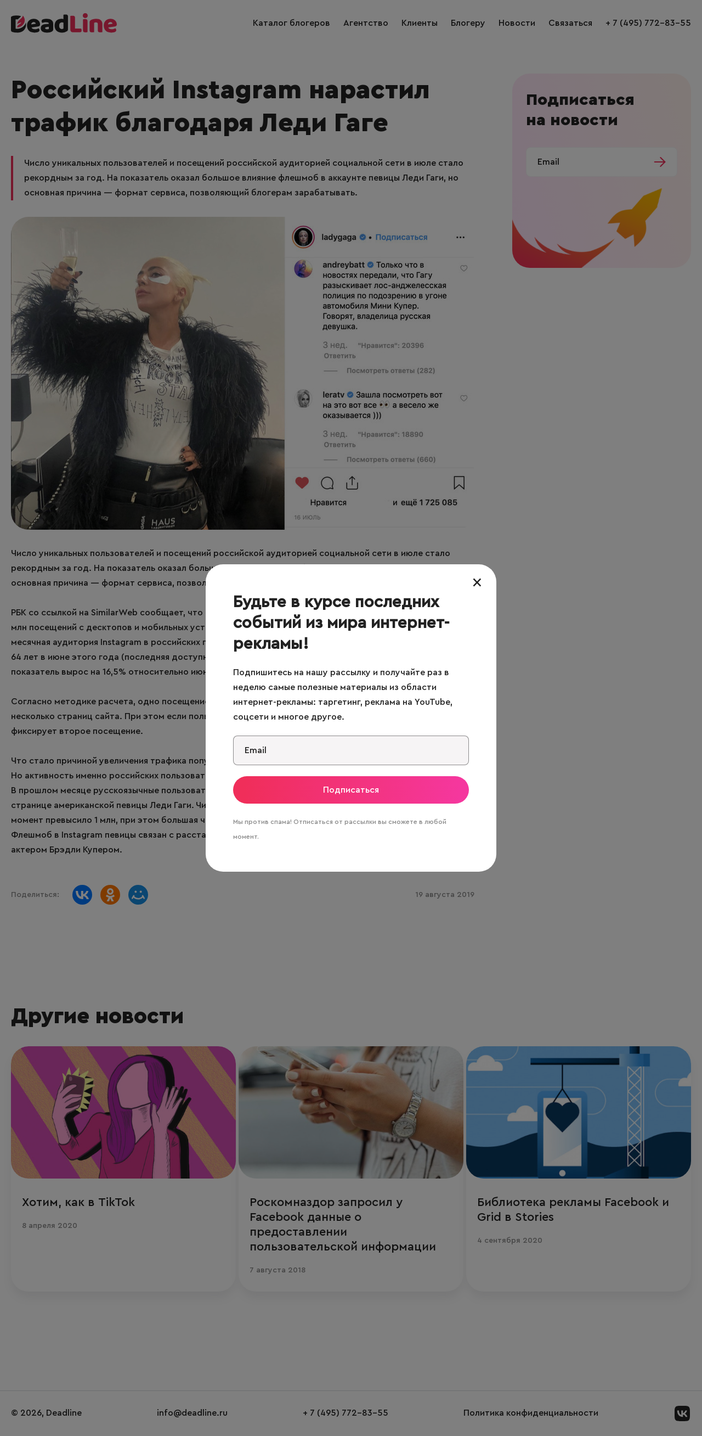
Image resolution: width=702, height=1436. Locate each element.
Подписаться (351, 790)
